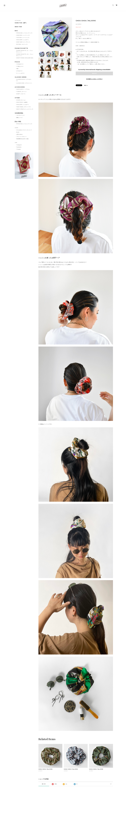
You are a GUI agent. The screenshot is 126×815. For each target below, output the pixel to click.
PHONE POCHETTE (21, 48)
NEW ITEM (18, 26)
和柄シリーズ (19, 117)
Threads (18, 149)
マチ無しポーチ (19, 66)
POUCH (17, 62)
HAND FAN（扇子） (21, 23)
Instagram (19, 144)
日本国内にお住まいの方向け (94, 79)
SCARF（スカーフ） (21, 93)
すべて (44, 784)
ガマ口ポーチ (19, 71)
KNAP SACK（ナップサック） (23, 42)
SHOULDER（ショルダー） (22, 39)
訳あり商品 (18, 121)
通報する (86, 85)
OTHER (17, 98)
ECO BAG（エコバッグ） (22, 44)
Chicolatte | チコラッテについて (24, 130)
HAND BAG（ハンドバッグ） (23, 35)
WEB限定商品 (19, 113)
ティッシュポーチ (20, 73)
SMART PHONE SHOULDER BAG (24, 57)
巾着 (17, 68)
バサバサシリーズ (20, 115)
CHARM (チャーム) (21, 100)
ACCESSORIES (20, 87)
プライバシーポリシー (21, 136)
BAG (16, 30)
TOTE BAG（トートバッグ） (23, 37)
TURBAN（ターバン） (21, 91)
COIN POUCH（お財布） (22, 102)
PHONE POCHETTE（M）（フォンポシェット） (24, 55)
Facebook (18, 147)
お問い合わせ (19, 134)
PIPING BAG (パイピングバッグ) (24, 123)
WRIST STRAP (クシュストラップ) (24, 109)
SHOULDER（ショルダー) (22, 104)
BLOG (17, 132)
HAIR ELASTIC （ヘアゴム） (23, 89)
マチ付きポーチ (19, 64)
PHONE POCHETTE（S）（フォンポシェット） (24, 51)
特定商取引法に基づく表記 (22, 138)
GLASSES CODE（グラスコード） (24, 83)
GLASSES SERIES (21, 77)
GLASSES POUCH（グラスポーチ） (23, 80)
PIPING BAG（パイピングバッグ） (24, 33)
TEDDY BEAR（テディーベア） (23, 106)
